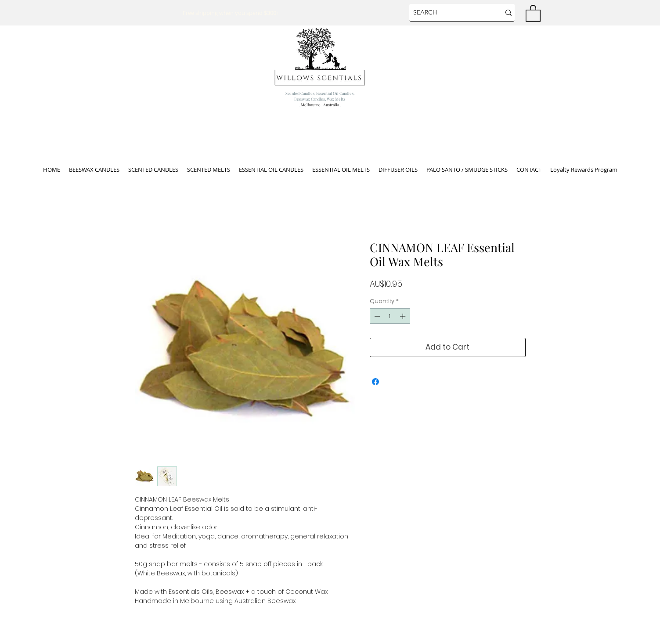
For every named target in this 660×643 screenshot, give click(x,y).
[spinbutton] (389, 316)
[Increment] (403, 316)
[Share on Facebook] (375, 381)
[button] (533, 13)
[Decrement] (376, 316)
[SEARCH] (448, 12)
